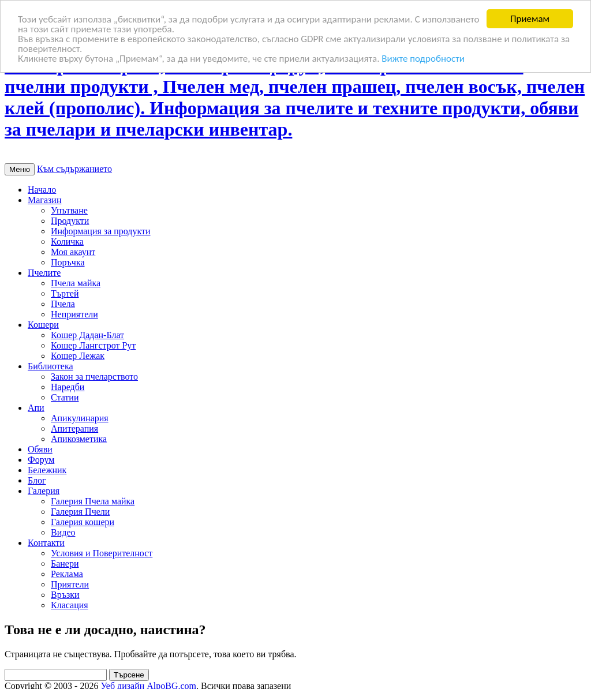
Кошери (43, 324)
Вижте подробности (423, 58)
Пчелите (44, 273)
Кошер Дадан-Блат (87, 335)
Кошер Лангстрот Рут (93, 345)
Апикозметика (79, 439)
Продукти (70, 221)
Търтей (65, 293)
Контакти (46, 543)
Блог (37, 480)
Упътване (69, 210)
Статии (64, 397)
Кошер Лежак (77, 356)
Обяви (40, 449)
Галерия (43, 491)
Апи (36, 408)
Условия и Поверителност (101, 553)
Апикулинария (80, 418)
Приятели (70, 584)
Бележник (47, 470)
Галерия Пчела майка (92, 501)
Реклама (67, 574)
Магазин (44, 200)
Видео (63, 532)
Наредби (67, 387)
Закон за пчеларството (94, 376)
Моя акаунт (73, 252)
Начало (42, 189)
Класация (69, 605)
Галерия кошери (82, 522)
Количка (67, 241)
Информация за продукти (101, 231)
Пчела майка (75, 283)
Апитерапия (74, 428)
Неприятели (74, 314)
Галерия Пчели (80, 511)
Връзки (65, 595)
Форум (41, 460)
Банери (65, 563)
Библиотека (50, 366)
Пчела (63, 304)
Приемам (529, 19)
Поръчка (68, 262)
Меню (19, 169)
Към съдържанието (74, 169)
